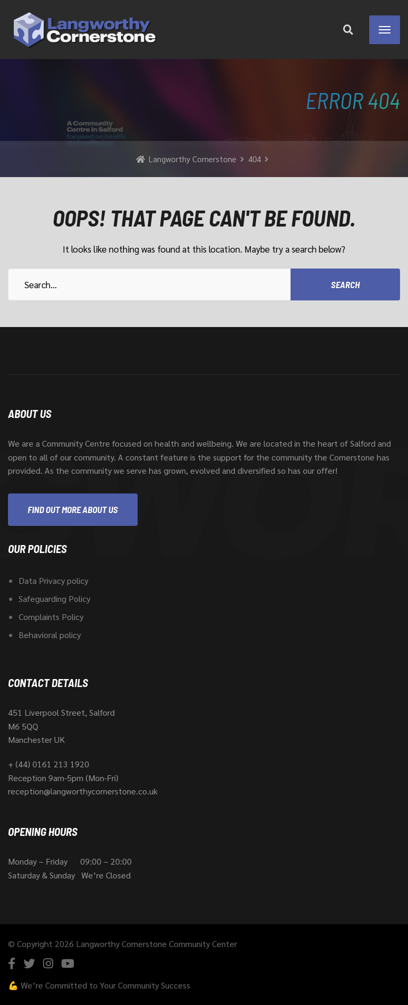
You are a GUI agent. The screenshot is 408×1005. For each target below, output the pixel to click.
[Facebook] (11, 963)
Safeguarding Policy (54, 598)
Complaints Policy (51, 616)
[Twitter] (29, 963)
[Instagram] (48, 963)
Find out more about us (73, 509)
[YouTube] (67, 963)
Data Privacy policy (53, 580)
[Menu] (384, 29)
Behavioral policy (50, 634)
